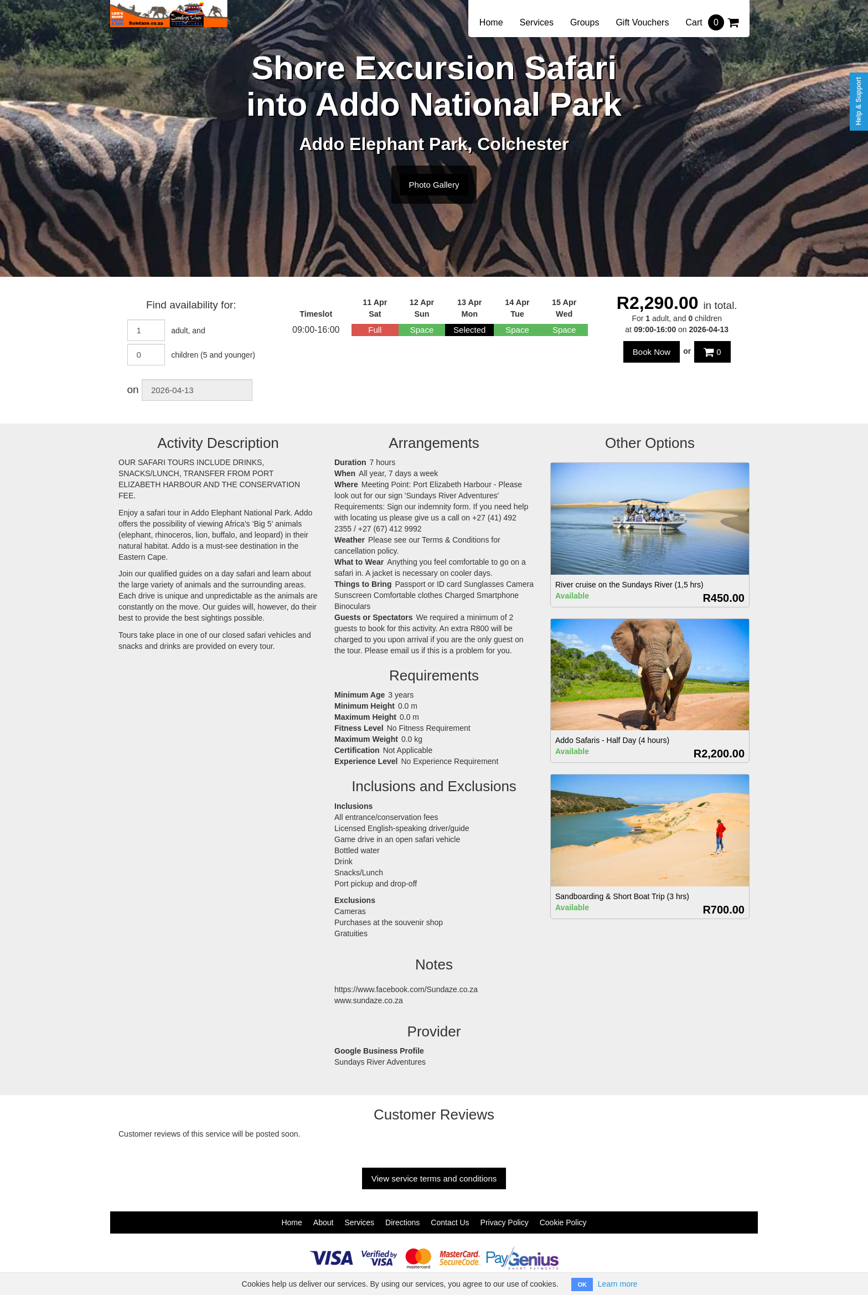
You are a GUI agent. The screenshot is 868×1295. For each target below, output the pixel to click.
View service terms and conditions (434, 1178)
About (323, 1222)
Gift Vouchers (642, 22)
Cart (711, 22)
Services (537, 22)
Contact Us (450, 1222)
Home (491, 22)
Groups (584, 22)
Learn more (618, 1283)
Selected (469, 329)
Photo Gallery (434, 184)
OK (582, 1284)
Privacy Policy (504, 1222)
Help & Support (858, 101)
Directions (402, 1222)
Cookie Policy (563, 1222)
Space (422, 329)
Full (374, 329)
